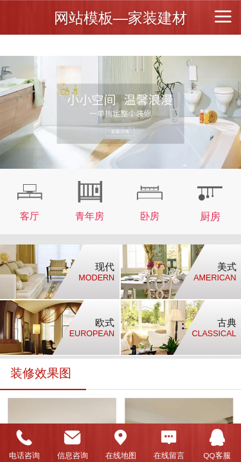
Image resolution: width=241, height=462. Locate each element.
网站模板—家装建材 (120, 18)
